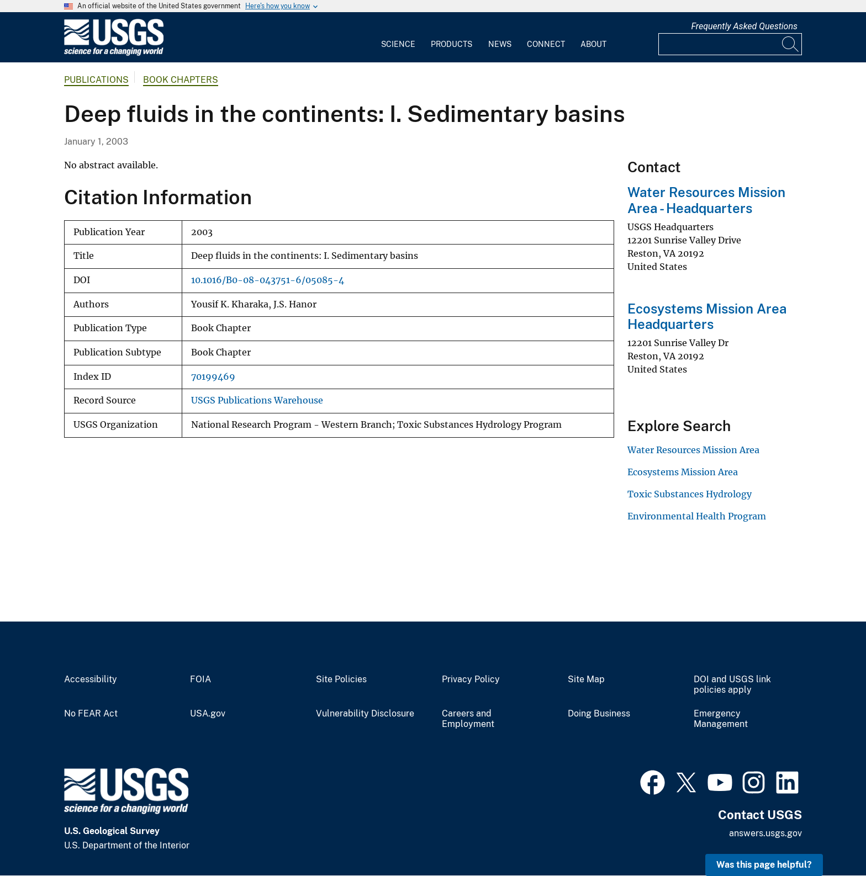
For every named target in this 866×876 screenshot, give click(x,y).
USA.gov (207, 714)
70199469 (213, 376)
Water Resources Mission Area (693, 449)
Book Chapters (180, 80)
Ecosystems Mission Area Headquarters (706, 316)
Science (398, 44)
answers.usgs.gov (765, 833)
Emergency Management (721, 719)
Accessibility (90, 679)
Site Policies (341, 679)
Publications (96, 80)
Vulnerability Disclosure (365, 714)
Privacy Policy (471, 679)
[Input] (730, 44)
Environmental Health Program (696, 516)
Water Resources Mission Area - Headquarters (706, 200)
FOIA (200, 679)
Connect (546, 44)
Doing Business (599, 714)
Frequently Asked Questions (744, 26)
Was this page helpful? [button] (764, 864)
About (593, 44)
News (499, 44)
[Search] (791, 44)
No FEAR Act (91, 714)
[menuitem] (398, 37)
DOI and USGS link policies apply (732, 685)
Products (451, 44)
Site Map (586, 679)
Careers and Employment (468, 719)
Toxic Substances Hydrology (689, 494)
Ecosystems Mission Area (682, 471)
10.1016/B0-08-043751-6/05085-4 (267, 280)
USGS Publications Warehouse (257, 400)
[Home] (113, 53)
